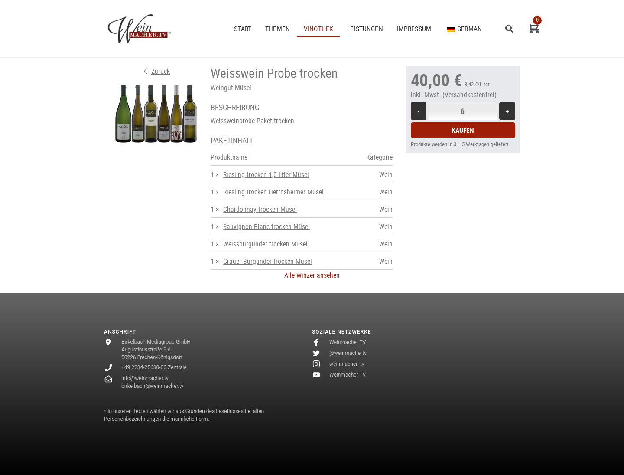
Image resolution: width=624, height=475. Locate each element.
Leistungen (365, 28)
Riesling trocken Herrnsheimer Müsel (273, 192)
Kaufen (463, 130)
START (242, 28)
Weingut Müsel (231, 87)
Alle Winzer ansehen (312, 275)
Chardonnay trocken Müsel (260, 209)
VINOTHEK (318, 28)
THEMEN (277, 28)
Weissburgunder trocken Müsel (265, 244)
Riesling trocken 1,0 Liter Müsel (266, 174)
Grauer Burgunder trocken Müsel (267, 261)
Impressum (414, 28)
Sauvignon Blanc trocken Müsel (266, 226)
